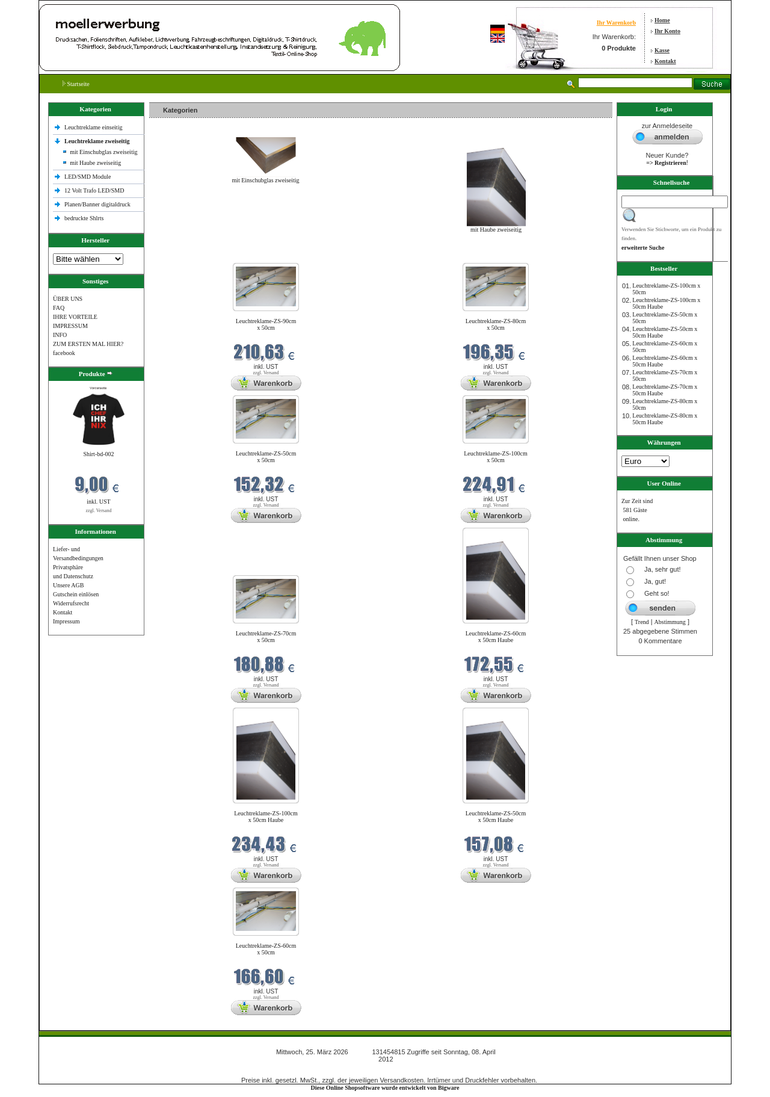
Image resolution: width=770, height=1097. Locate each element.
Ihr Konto (667, 31)
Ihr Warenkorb (616, 22)
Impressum (66, 621)
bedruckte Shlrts (83, 218)
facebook (64, 353)
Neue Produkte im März (181, 255)
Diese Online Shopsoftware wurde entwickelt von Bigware (385, 1087)
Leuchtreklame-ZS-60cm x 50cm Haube (496, 636)
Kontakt (665, 61)
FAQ (58, 307)
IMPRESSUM (70, 326)
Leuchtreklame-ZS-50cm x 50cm (266, 456)
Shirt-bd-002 (98, 454)
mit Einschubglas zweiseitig (103, 152)
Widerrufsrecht (71, 603)
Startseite (76, 84)
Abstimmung (670, 622)
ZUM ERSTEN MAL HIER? (88, 344)
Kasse (662, 50)
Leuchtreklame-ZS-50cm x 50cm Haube (496, 816)
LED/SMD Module (87, 176)
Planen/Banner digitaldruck (97, 204)
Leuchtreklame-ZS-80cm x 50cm (496, 324)
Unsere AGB (68, 585)
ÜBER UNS (67, 298)
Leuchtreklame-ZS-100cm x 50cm (496, 456)
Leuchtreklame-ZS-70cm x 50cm (266, 636)
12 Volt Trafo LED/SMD (94, 190)
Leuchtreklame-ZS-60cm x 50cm (266, 949)
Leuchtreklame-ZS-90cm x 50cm (266, 324)
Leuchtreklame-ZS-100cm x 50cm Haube (266, 816)
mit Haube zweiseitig (95, 162)
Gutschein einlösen (76, 594)
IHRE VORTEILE (75, 317)
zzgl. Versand (99, 510)
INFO (60, 335)
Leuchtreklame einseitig (94, 127)
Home (662, 20)
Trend (642, 622)
